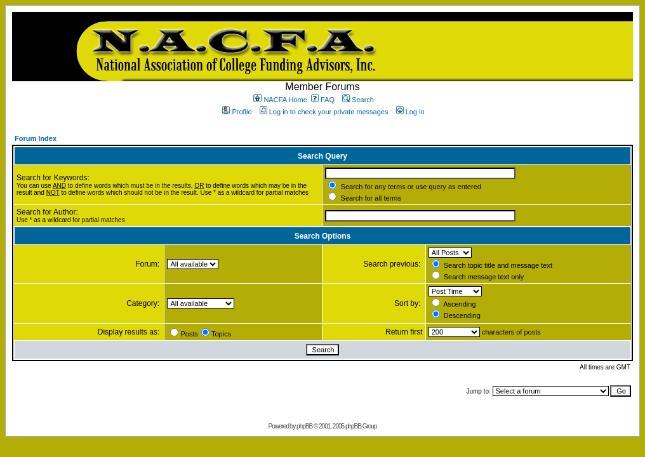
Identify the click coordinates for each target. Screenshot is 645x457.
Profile (236, 112)
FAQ (323, 99)
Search (358, 99)
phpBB (304, 426)
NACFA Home (280, 99)
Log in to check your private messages (324, 112)
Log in (410, 112)
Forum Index (36, 138)
